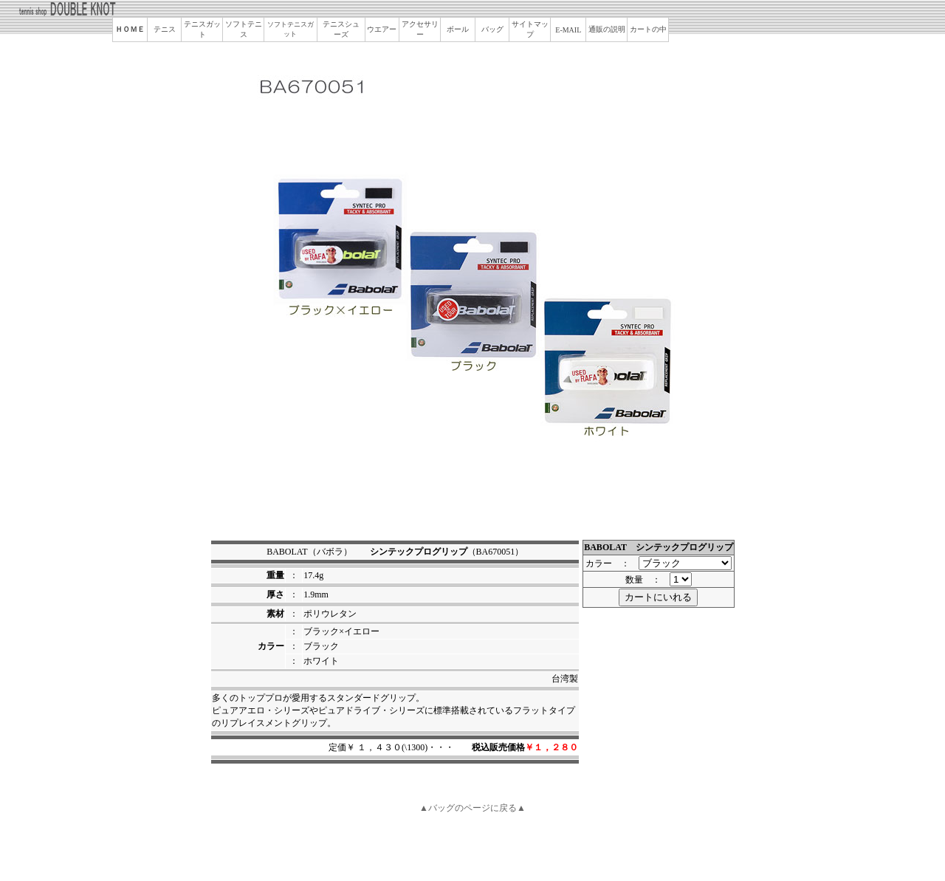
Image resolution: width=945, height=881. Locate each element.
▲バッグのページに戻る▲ (472, 808)
